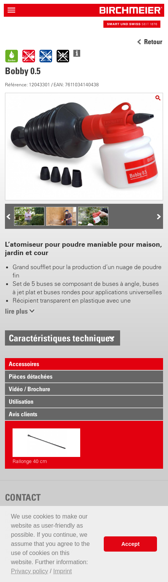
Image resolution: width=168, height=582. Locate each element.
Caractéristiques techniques (61, 338)
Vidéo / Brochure (29, 389)
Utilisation (21, 401)
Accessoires (24, 364)
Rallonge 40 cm (46, 446)
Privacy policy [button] (29, 571)
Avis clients (23, 414)
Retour (153, 42)
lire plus (16, 311)
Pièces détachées (30, 376)
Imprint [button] (62, 571)
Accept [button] (130, 544)
